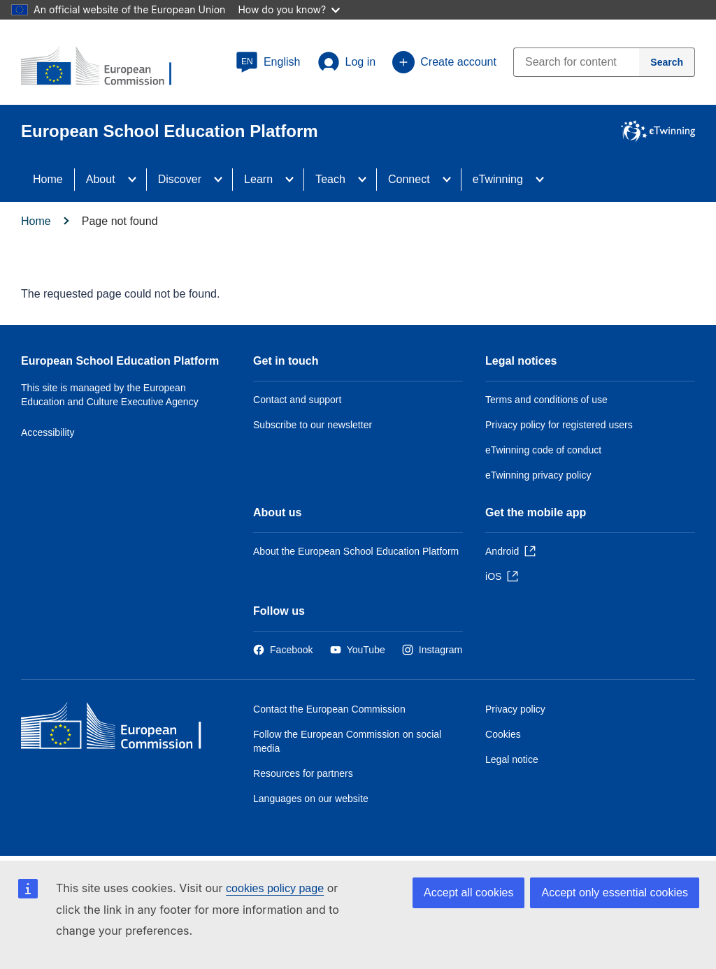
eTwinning (498, 179)
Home (48, 179)
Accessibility (48, 432)
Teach (330, 179)
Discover (179, 179)
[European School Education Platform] (105, 67)
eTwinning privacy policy (538, 475)
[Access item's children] (136, 179)
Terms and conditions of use (546, 399)
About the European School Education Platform (356, 551)
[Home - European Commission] (122, 729)
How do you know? (289, 9)
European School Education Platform (120, 361)
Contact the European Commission (329, 709)
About (100, 179)
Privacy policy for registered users (559, 424)
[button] (268, 62)
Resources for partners (303, 773)
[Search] (667, 62)
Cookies (503, 734)
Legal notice (511, 759)
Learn (258, 179)
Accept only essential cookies (614, 892)
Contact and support (297, 399)
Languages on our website (310, 798)
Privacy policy (515, 709)
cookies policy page (275, 888)
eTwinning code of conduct (543, 450)
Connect (409, 179)
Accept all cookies (468, 892)
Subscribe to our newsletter (312, 424)
